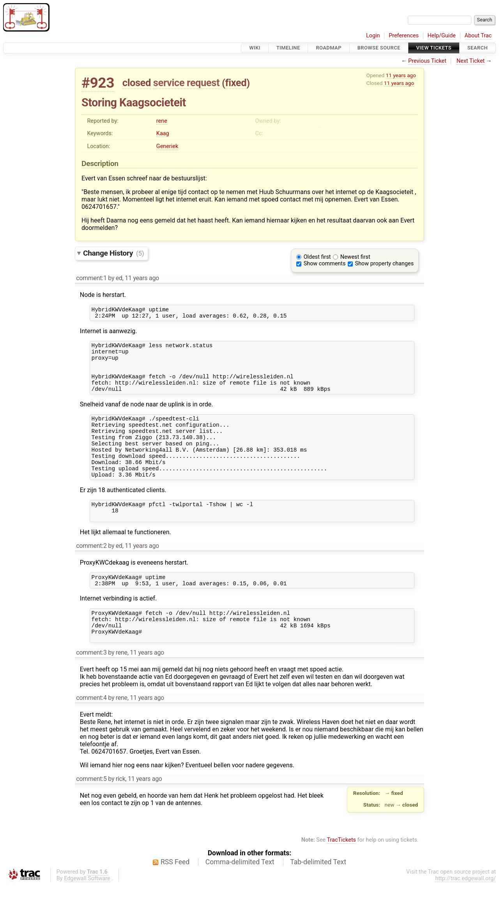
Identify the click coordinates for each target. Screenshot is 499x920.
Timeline (288, 48)
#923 (97, 82)
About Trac (478, 35)
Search (477, 48)
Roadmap (329, 48)
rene (161, 121)
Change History (113, 253)
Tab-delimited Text (318, 897)
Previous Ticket (427, 61)
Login (373, 35)
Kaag (162, 133)
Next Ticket (471, 61)
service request (186, 82)
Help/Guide (442, 35)
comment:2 (91, 572)
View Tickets (433, 48)
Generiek (167, 146)
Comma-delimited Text (239, 897)
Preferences (404, 35)
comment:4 (91, 732)
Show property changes (384, 263)
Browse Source (378, 48)
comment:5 (91, 814)
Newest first (355, 257)
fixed (236, 82)
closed (136, 82)
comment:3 (91, 687)
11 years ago (401, 75)
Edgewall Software (87, 913)
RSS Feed (175, 897)
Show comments (325, 263)
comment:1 (91, 278)
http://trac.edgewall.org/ (465, 913)
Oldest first (317, 257)
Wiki (254, 48)
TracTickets (341, 875)
